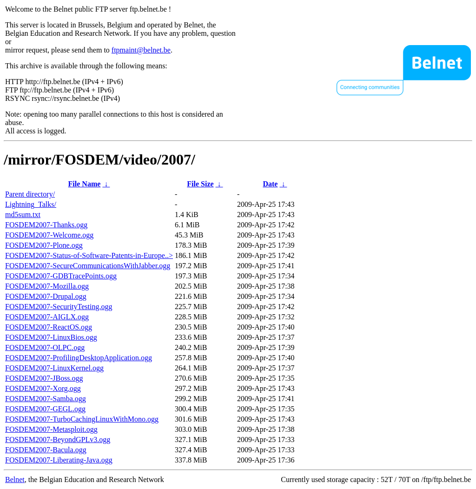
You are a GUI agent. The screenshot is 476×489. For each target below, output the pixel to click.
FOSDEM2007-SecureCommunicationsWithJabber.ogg (87, 266)
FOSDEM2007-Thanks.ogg (46, 225)
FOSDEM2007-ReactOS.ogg (48, 327)
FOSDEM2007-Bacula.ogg (45, 450)
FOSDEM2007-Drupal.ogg (45, 296)
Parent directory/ (30, 194)
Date (270, 184)
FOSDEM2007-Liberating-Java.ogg (58, 460)
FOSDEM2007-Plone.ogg (44, 245)
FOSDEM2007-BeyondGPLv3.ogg (57, 439)
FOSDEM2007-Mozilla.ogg (47, 286)
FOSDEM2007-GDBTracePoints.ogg (61, 276)
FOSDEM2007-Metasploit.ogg (51, 429)
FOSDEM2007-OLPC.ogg (45, 347)
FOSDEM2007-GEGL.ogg (45, 409)
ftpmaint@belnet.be (141, 50)
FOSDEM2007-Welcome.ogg (49, 235)
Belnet (15, 479)
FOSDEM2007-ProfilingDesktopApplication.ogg (78, 358)
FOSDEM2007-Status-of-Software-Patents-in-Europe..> (89, 255)
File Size (200, 184)
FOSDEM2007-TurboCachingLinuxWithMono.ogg (82, 419)
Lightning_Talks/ (30, 204)
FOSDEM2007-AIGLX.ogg (47, 317)
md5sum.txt (22, 214)
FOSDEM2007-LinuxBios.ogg (51, 337)
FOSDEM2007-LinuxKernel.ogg (54, 368)
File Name (84, 184)
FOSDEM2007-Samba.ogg (45, 399)
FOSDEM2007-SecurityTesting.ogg (58, 307)
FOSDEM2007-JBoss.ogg (44, 378)
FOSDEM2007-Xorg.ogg (43, 388)
